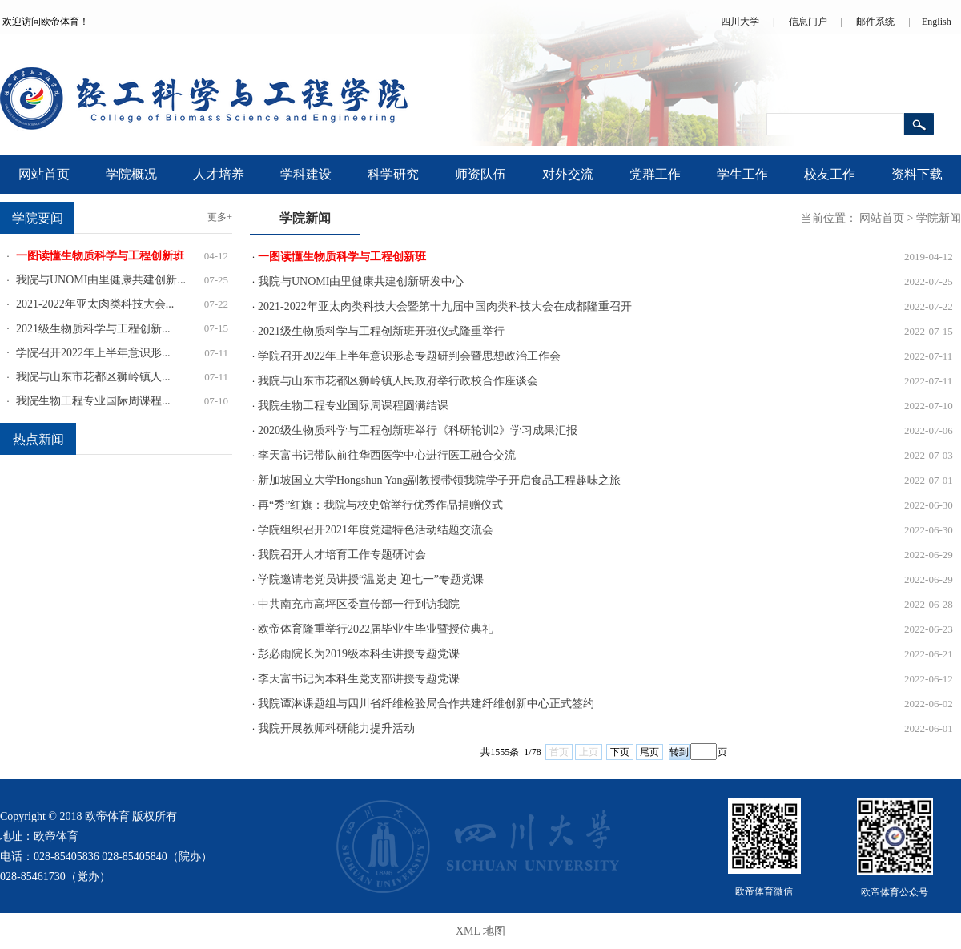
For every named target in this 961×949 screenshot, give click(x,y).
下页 (619, 752)
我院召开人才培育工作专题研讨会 (342, 555)
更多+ (219, 217)
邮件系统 (875, 21)
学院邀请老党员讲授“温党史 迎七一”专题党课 (371, 579)
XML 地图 (480, 931)
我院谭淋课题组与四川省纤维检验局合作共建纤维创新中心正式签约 (426, 704)
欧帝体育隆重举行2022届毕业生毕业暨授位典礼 (375, 629)
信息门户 (808, 21)
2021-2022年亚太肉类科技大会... (95, 304)
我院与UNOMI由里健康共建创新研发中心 (361, 281)
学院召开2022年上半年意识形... (93, 353)
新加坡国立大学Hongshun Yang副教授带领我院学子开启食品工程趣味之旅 (439, 480)
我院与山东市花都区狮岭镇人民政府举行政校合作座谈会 (398, 381)
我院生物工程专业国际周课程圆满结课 (353, 406)
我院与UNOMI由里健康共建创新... (101, 280)
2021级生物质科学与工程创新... (93, 329)
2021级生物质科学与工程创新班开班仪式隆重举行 (381, 331)
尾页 (649, 752)
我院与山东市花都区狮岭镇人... (93, 377)
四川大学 (740, 21)
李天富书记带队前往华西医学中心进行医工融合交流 (387, 455)
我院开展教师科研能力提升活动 (336, 728)
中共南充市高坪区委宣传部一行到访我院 (359, 604)
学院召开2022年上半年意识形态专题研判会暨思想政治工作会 (409, 356)
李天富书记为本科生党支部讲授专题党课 (359, 679)
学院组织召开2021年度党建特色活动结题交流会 (375, 530)
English (936, 21)
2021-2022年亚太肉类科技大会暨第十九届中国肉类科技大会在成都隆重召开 (445, 306)
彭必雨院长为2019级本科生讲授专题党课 (359, 654)
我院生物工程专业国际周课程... (93, 401)
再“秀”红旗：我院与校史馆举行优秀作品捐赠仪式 (380, 505)
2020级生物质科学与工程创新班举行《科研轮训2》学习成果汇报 (417, 430)
